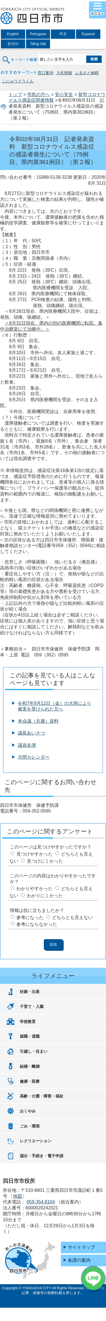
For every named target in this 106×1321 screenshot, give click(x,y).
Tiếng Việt (38, 44)
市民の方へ (38, 94)
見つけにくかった (45, 861)
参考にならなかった (36, 924)
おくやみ (28, 1111)
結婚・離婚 (30, 1066)
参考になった (30, 917)
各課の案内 (79, 1260)
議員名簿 (27, 745)
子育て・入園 (32, 1006)
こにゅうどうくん (18, 81)
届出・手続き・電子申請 (41, 1156)
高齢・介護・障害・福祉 (41, 1096)
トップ (15, 94)
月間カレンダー (33, 757)
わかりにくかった (45, 895)
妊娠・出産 (30, 991)
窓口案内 (45, 73)
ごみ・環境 (30, 1126)
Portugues (38, 34)
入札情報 (64, 73)
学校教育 (28, 1021)
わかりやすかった (34, 888)
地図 (17, 1196)
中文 (63, 34)
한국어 (12, 44)
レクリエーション (35, 1141)
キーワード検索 (20, 56)
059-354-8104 (41, 1201)
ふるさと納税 (87, 73)
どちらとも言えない (72, 917)
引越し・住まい (33, 1051)
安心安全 (64, 94)
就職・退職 (30, 1036)
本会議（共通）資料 (38, 721)
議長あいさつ (31, 733)
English (13, 34)
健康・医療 (30, 1081)
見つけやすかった (34, 854)
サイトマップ (81, 1247)
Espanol (88, 34)
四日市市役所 (32, 16)
